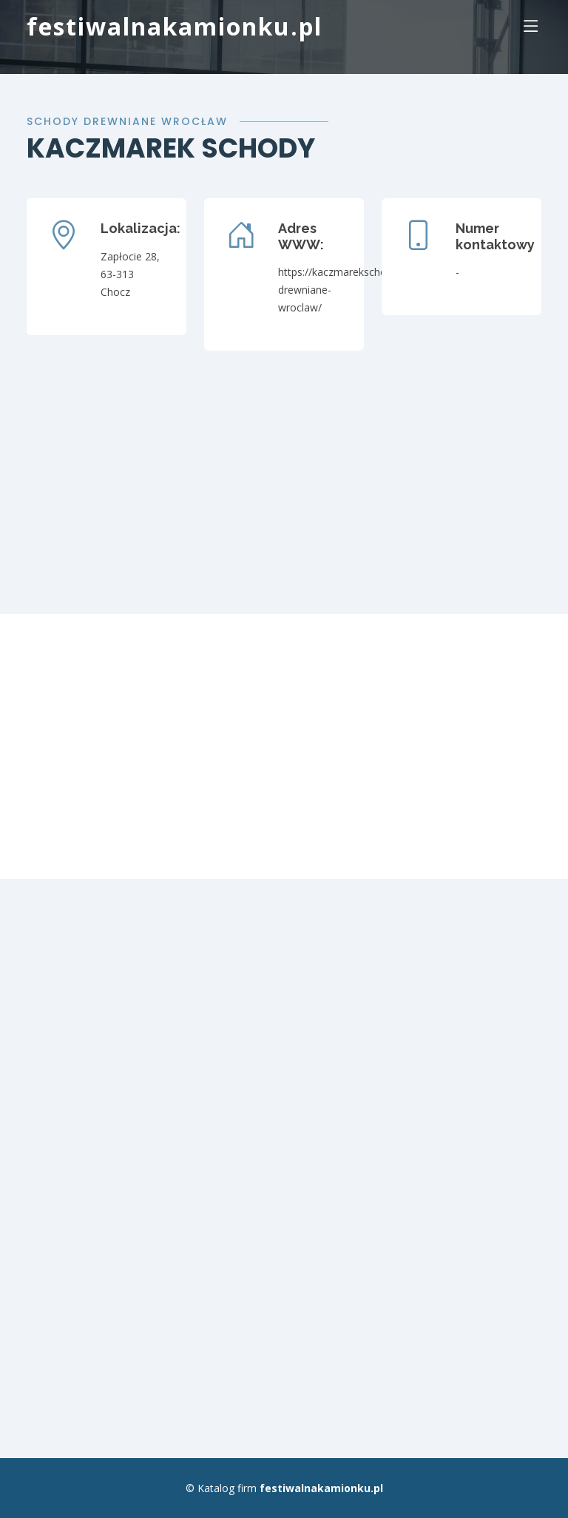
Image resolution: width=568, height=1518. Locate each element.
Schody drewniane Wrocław (127, 121)
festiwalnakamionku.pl (174, 26)
